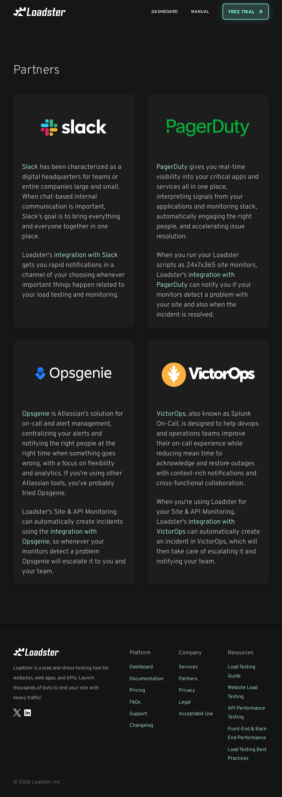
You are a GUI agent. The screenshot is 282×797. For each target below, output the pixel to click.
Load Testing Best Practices (247, 753)
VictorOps (171, 413)
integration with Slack (86, 255)
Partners (188, 678)
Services (188, 666)
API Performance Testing (246, 712)
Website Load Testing (242, 691)
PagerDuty (172, 166)
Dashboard (164, 11)
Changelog (141, 725)
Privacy (187, 690)
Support (138, 713)
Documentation (146, 678)
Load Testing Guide (241, 671)
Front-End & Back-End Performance (248, 733)
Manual (200, 11)
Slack (30, 166)
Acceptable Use (196, 713)
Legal (185, 702)
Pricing (137, 690)
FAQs (134, 702)
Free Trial (242, 11)
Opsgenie (36, 413)
